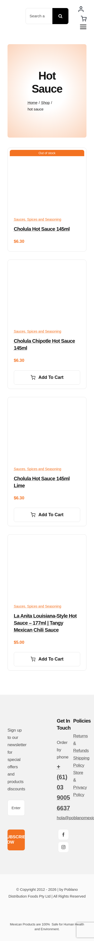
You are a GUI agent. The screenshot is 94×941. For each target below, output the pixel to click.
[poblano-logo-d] (15, 15)
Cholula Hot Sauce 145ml (42, 229)
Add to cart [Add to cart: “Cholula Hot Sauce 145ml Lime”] (47, 514)
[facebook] (63, 835)
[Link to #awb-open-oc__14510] (83, 27)
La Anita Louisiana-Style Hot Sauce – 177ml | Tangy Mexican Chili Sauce (45, 623)
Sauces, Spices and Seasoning (37, 219)
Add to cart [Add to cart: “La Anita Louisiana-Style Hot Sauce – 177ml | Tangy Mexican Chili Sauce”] (47, 659)
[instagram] (63, 847)
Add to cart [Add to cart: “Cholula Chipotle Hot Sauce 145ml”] (47, 377)
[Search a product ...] (39, 16)
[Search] (60, 16)
